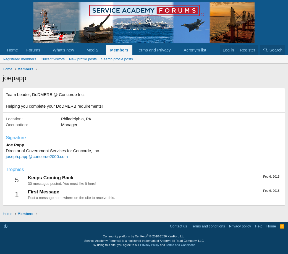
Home (12, 50)
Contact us (178, 226)
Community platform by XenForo (144, 236)
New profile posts (83, 59)
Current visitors (53, 59)
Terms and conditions (208, 226)
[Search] (272, 50)
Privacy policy (240, 226)
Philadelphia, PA (76, 118)
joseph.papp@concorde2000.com (37, 156)
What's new (63, 50)
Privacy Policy (149, 245)
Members (119, 50)
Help (259, 226)
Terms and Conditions (180, 245)
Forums (33, 50)
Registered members (19, 59)
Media (92, 50)
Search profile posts (117, 59)
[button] (45, 50)
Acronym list (195, 50)
